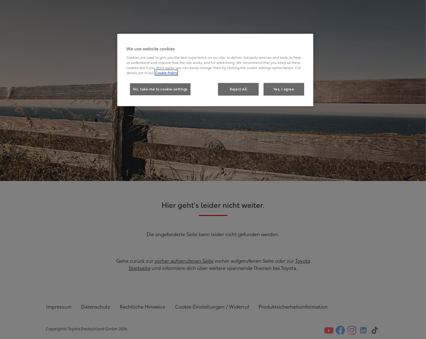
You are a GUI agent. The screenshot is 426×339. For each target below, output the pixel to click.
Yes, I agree (283, 89)
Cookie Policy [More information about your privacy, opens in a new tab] (166, 72)
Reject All (238, 89)
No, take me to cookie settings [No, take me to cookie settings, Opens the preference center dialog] (160, 89)
